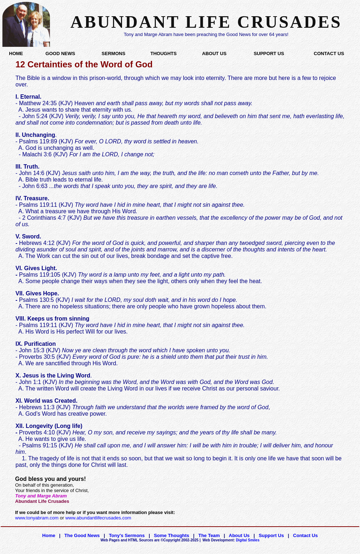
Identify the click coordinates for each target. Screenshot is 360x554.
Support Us (271, 535)
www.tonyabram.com (37, 518)
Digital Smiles (231, 540)
